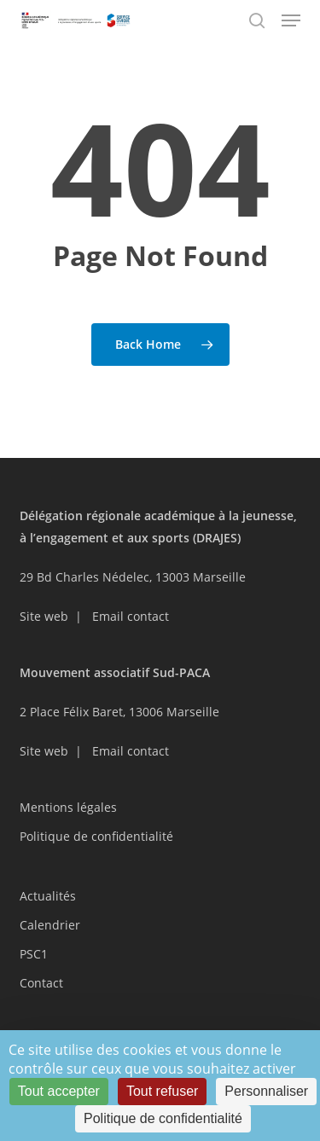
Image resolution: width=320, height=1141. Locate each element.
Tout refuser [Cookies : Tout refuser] (162, 1091)
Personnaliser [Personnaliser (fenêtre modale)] (266, 1091)
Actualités (48, 896)
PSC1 (34, 954)
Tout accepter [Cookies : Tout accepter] (59, 1091)
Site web (44, 616)
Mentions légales (68, 807)
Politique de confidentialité (96, 836)
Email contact (130, 616)
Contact (41, 983)
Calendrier (50, 925)
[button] (291, 20)
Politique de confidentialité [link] (163, 1118)
